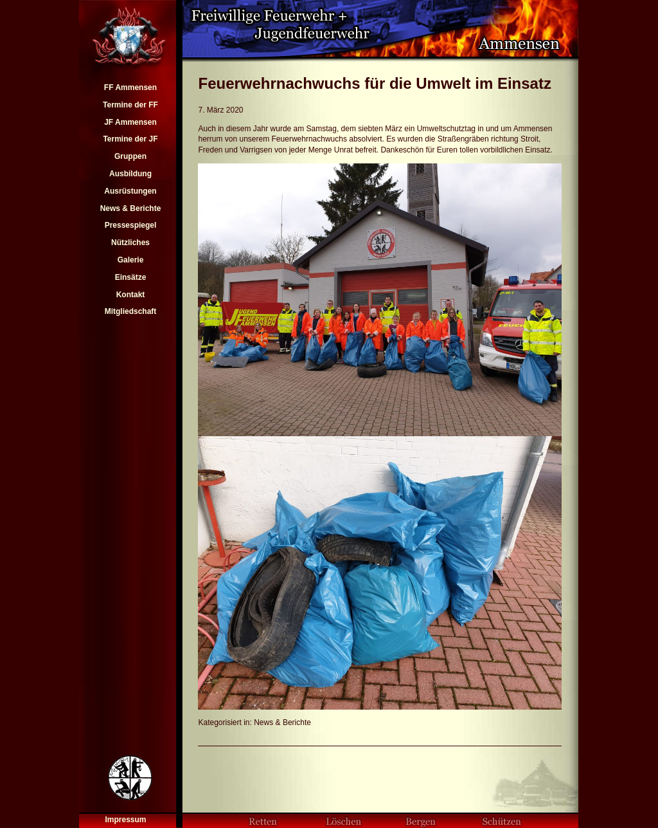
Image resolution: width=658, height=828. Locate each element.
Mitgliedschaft (131, 311)
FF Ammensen (130, 87)
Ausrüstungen (130, 191)
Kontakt (130, 294)
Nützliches (130, 242)
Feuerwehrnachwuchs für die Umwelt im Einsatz (374, 83)
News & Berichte (130, 208)
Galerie (131, 259)
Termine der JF (130, 138)
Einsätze (131, 277)
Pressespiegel (131, 225)
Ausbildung (130, 173)
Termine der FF (130, 104)
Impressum (125, 819)
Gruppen (130, 156)
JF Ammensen (130, 122)
